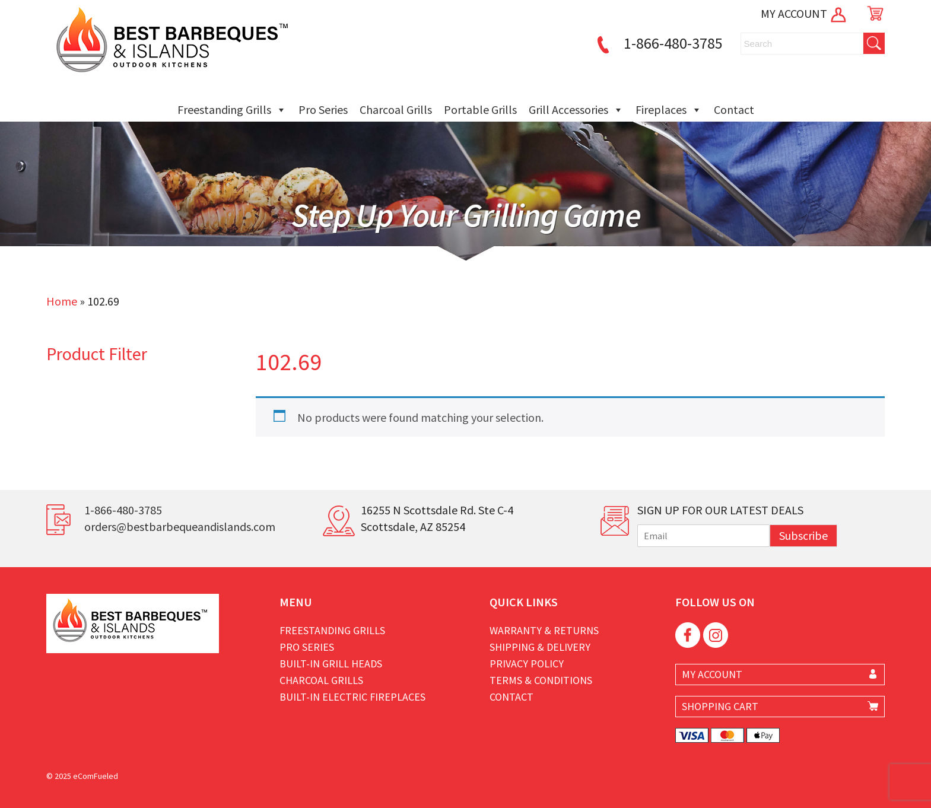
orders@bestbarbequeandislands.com (179, 526)
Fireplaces (669, 110)
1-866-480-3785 (658, 43)
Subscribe (803, 535)
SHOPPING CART (720, 706)
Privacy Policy (527, 663)
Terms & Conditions (541, 680)
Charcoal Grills (396, 109)
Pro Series (323, 109)
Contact (734, 109)
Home (61, 301)
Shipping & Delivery (540, 647)
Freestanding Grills (232, 110)
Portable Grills (480, 109)
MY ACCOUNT (804, 13)
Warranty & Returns (544, 630)
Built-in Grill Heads (330, 663)
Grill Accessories (576, 110)
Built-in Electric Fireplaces (352, 697)
